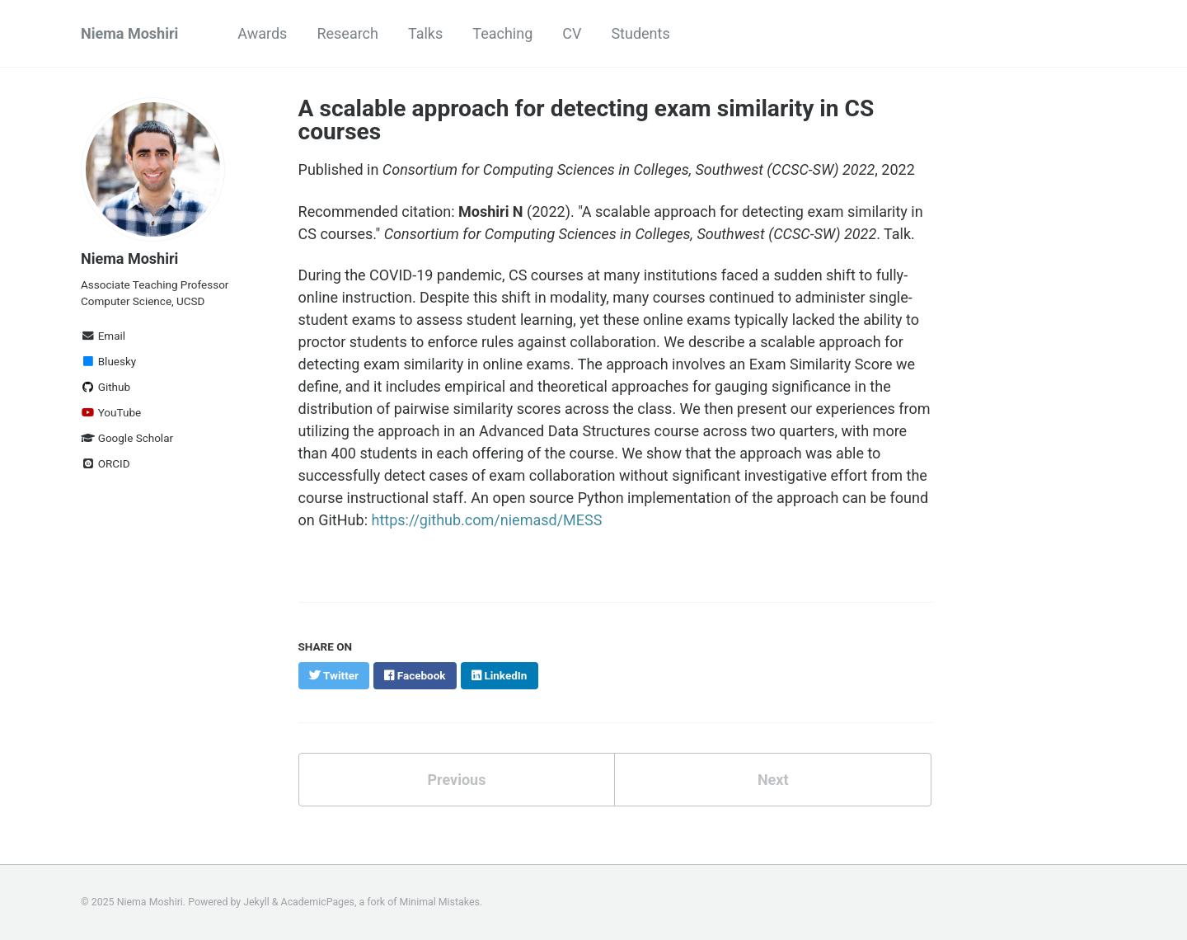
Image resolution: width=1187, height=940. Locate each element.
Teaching (502, 33)
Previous (456, 779)
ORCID (105, 463)
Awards (262, 33)
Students (640, 33)
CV (571, 33)
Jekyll (256, 902)
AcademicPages (317, 902)
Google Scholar (127, 437)
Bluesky (108, 361)
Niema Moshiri (129, 33)
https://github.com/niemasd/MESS (486, 520)
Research (347, 33)
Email (103, 335)
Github (105, 386)
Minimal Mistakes (440, 902)
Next (773, 779)
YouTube (111, 412)
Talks (425, 33)
